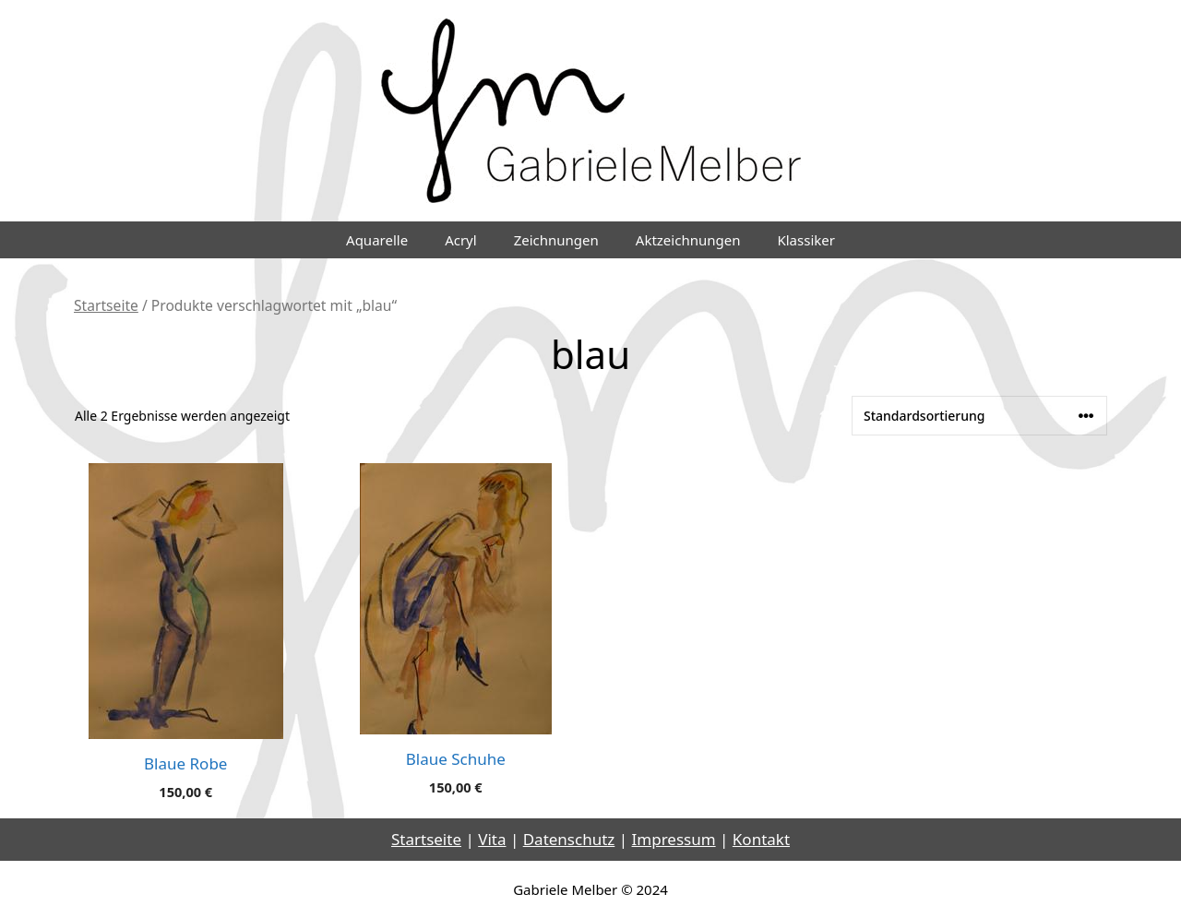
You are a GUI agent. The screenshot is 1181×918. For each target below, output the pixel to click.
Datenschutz (569, 839)
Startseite (106, 305)
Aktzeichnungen (688, 240)
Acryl (461, 240)
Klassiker (805, 240)
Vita (492, 839)
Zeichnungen (556, 240)
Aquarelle (377, 240)
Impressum (674, 839)
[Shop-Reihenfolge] (979, 415)
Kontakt (761, 839)
